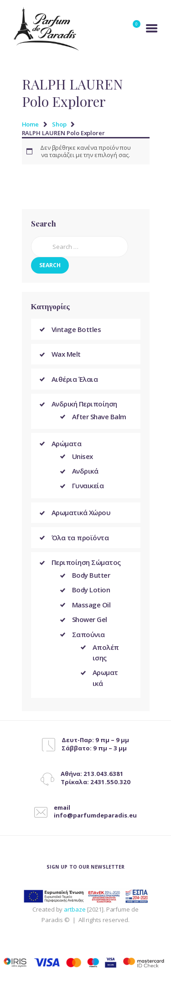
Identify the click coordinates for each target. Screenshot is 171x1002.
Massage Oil (91, 604)
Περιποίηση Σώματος (86, 562)
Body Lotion (91, 589)
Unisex (82, 456)
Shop (59, 124)
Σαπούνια (88, 634)
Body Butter (91, 575)
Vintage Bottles (76, 329)
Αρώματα (67, 443)
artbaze (75, 909)
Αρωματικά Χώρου (81, 512)
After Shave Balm (99, 416)
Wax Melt (66, 354)
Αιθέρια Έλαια (75, 379)
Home (30, 124)
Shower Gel (89, 619)
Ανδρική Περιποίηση (84, 403)
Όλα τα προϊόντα (80, 537)
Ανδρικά (85, 470)
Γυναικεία (88, 485)
